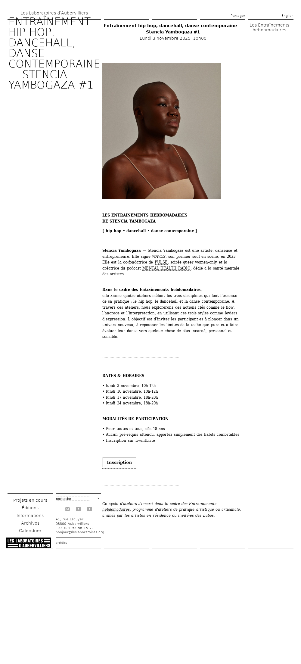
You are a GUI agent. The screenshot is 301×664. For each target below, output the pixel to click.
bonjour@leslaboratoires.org (80, 532)
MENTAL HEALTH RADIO (166, 268)
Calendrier (30, 530)
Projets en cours (30, 500)
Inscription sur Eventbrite (130, 440)
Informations (30, 515)
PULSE (161, 262)
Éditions (30, 507)
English (287, 16)
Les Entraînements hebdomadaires (269, 27)
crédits (61, 543)
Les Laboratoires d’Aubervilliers (54, 13)
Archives (30, 523)
